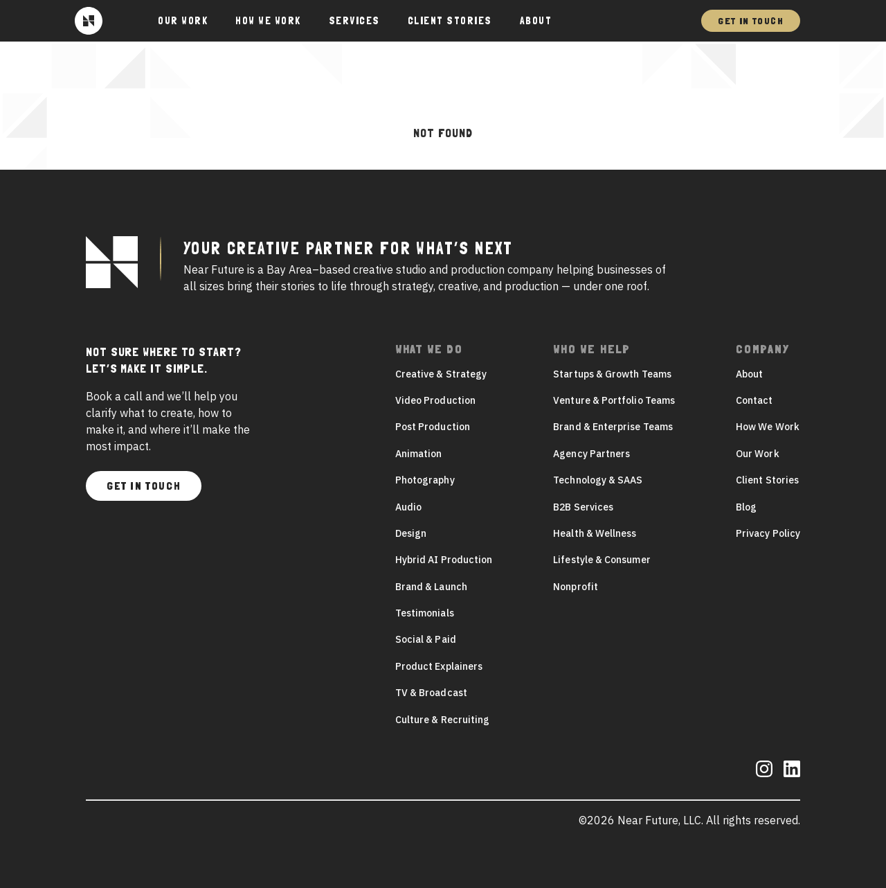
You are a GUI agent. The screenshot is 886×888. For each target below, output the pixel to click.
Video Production (435, 400)
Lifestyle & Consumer (601, 559)
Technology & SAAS (597, 480)
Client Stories (450, 21)
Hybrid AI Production (443, 559)
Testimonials (424, 613)
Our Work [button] (183, 21)
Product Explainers (438, 666)
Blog (746, 507)
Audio (408, 507)
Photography (425, 480)
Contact (754, 400)
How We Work (268, 21)
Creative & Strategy (441, 374)
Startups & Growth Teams (612, 374)
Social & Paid (425, 639)
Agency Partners (591, 453)
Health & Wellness (594, 533)
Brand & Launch (431, 586)
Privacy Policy (768, 533)
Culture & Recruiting (442, 719)
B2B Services (583, 507)
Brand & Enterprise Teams (613, 426)
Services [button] (354, 21)
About (536, 21)
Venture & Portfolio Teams (614, 400)
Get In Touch (751, 20)
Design (410, 533)
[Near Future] (88, 21)
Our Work (757, 453)
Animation (418, 453)
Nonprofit (575, 586)
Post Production (432, 426)
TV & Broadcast (431, 692)
